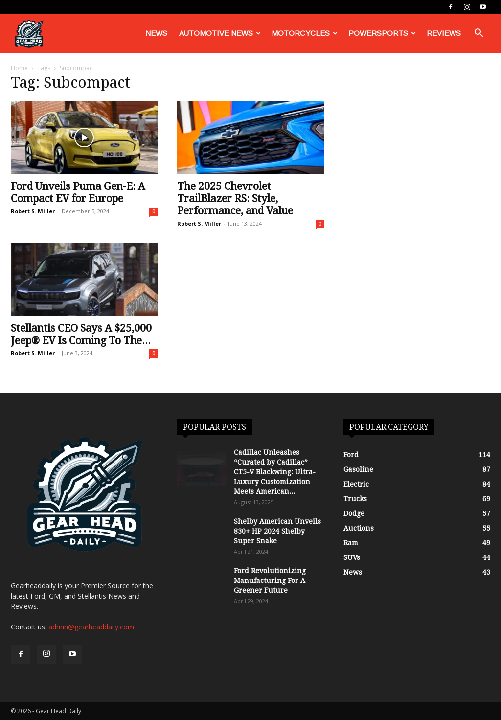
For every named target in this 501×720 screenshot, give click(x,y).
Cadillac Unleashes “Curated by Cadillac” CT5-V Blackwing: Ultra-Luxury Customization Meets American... (275, 471)
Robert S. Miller (33, 211)
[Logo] (29, 33)
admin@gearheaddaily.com (91, 626)
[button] (478, 34)
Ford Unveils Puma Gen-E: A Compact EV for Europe (78, 192)
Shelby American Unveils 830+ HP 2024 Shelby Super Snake (277, 531)
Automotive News (220, 33)
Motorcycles (305, 33)
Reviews (444, 33)
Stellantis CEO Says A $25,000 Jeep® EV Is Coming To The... (81, 334)
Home (19, 68)
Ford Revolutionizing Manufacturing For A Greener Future (270, 580)
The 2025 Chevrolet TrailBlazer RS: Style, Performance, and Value (235, 198)
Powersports (382, 33)
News (156, 33)
